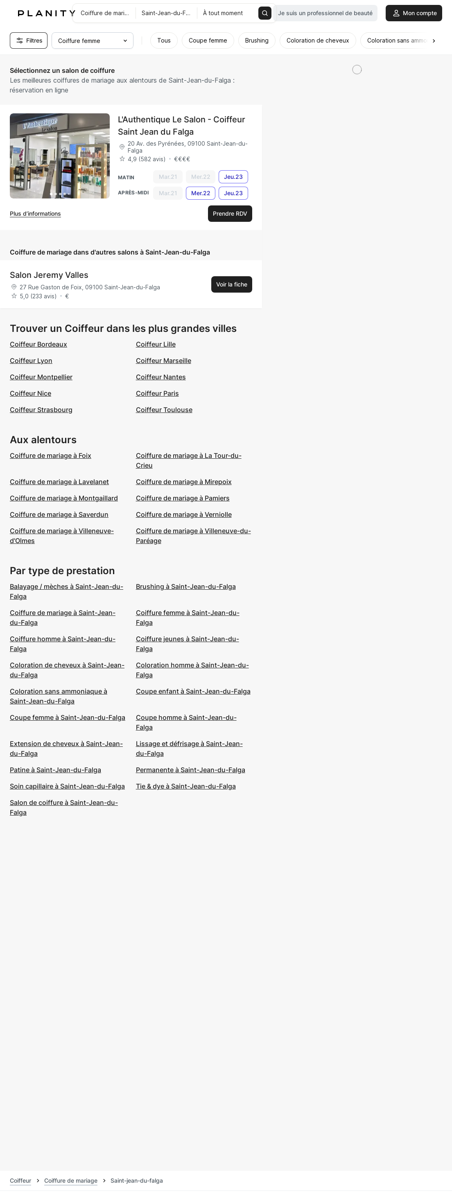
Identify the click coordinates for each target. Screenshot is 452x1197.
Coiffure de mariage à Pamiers (183, 498)
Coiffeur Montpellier (41, 377)
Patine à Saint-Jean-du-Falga (55, 770)
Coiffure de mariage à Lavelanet (59, 482)
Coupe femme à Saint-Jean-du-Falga (67, 717)
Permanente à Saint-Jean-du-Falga (190, 770)
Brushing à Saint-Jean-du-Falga (186, 586)
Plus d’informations (35, 213)
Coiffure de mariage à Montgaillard (64, 498)
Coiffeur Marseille (163, 360)
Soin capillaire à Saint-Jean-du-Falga (67, 786)
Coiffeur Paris (157, 393)
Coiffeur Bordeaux (38, 344)
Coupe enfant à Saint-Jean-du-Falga (193, 691)
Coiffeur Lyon (31, 360)
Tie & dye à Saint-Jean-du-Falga (186, 786)
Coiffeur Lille (156, 344)
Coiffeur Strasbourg (41, 410)
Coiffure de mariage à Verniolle (184, 514)
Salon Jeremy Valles (49, 275)
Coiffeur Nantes (161, 377)
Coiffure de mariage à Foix (50, 455)
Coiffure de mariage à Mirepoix (184, 482)
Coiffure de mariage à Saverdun (59, 514)
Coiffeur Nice (30, 393)
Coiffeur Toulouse (164, 410)
